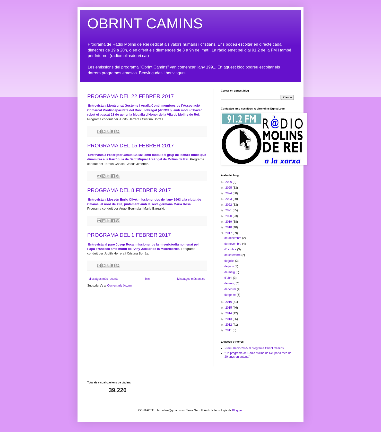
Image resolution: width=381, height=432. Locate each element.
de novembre (233, 244)
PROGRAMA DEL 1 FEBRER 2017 (129, 235)
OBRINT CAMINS (145, 23)
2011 (229, 330)
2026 (229, 182)
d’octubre (230, 249)
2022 (229, 204)
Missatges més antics (191, 278)
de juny (229, 266)
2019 (229, 221)
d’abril (228, 278)
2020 (229, 216)
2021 (229, 210)
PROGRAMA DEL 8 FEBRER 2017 (129, 190)
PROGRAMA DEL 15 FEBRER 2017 (130, 146)
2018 (229, 227)
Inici (147, 278)
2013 (229, 319)
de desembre (233, 238)
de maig (229, 272)
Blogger (237, 410)
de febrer (230, 289)
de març (230, 283)
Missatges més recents (103, 278)
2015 (229, 307)
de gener (230, 294)
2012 (229, 324)
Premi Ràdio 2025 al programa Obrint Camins (254, 348)
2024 (229, 193)
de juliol (229, 261)
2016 (229, 302)
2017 (229, 233)
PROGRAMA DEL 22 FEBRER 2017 (130, 96)
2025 (229, 187)
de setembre (232, 255)
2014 (229, 313)
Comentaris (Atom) (119, 285)
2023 (229, 199)
